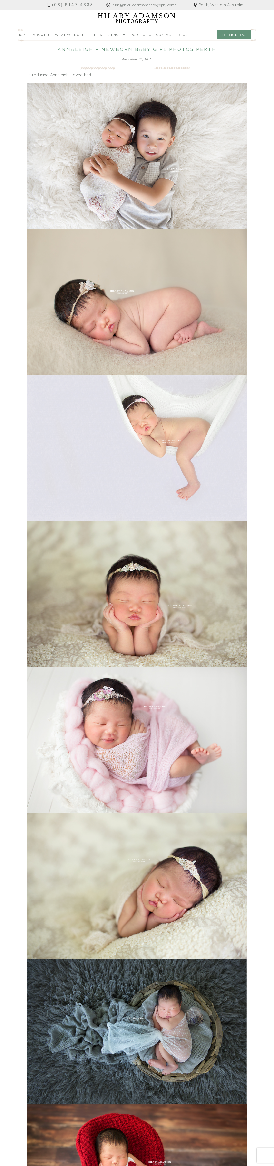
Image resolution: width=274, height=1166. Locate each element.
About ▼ (42, 35)
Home (23, 35)
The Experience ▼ (107, 35)
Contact (164, 35)
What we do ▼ (69, 35)
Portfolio (141, 35)
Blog (183, 35)
